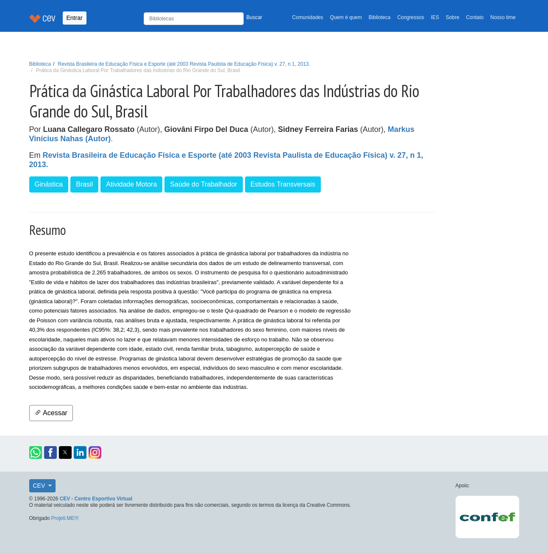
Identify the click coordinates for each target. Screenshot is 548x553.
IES (435, 17)
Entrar (75, 17)
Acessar (51, 412)
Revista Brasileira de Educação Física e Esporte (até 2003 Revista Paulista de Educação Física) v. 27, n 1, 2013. (184, 64)
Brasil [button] (84, 184)
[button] (35, 452)
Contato (475, 17)
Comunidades (307, 17)
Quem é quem (346, 17)
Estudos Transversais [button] (282, 184)
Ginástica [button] (49, 184)
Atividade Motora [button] (131, 184)
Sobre (452, 17)
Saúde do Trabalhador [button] (203, 184)
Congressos (410, 17)
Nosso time (502, 17)
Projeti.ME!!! (65, 518)
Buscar (254, 17)
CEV (40, 485)
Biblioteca (380, 17)
